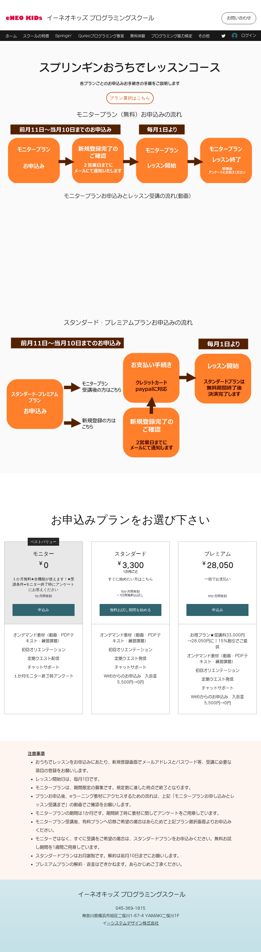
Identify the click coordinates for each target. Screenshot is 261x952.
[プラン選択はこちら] (130, 98)
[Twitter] (223, 36)
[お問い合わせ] (239, 18)
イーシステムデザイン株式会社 (133, 923)
